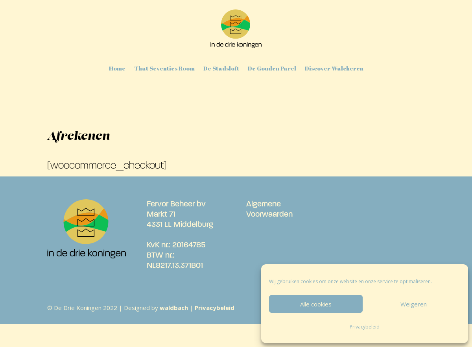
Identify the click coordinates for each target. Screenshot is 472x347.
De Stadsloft (221, 68)
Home (117, 68)
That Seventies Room (164, 68)
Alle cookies (316, 304)
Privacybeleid (365, 326)
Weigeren (413, 304)
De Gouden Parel (272, 68)
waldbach (174, 308)
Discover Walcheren (334, 68)
